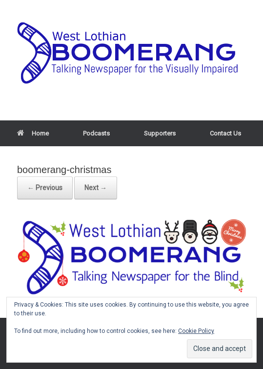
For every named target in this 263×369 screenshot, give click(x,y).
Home (33, 133)
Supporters (160, 133)
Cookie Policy (196, 331)
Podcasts (96, 133)
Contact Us (225, 133)
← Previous (44, 188)
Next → (95, 188)
